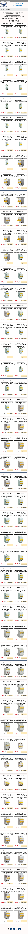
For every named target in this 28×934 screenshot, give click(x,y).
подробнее (10, 37)
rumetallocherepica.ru (3, 5)
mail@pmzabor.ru (17, 5)
